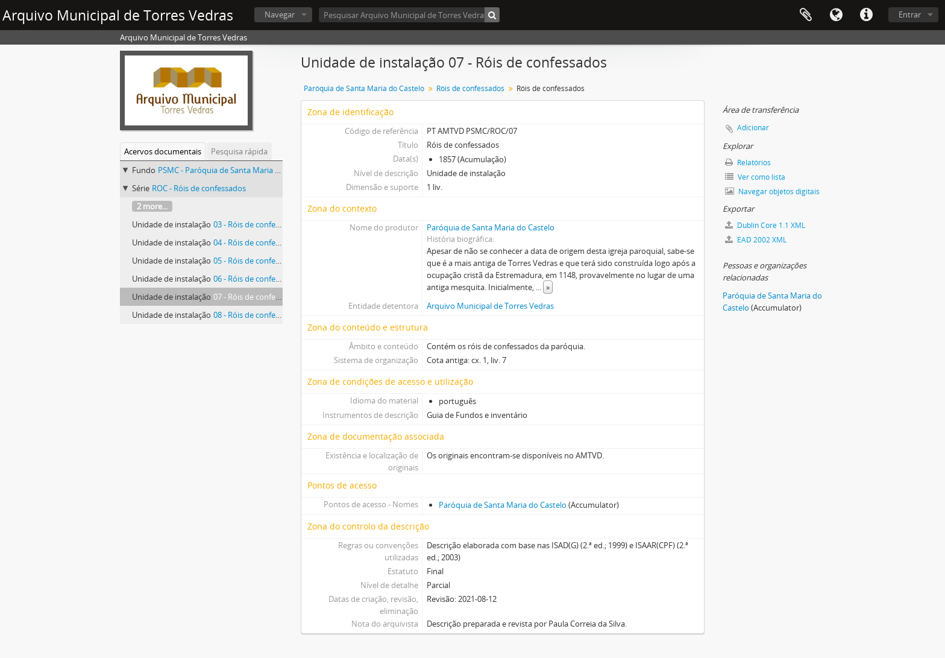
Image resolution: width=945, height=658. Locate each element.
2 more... (152, 206)
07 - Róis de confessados (256, 296)
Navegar (280, 14)
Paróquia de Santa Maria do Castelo (364, 88)
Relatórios (748, 162)
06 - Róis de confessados (256, 278)
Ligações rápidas (866, 15)
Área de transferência (806, 15)
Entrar (910, 14)
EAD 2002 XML (755, 240)
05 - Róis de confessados (256, 260)
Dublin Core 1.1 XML (765, 225)
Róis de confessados (470, 88)
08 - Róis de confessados (256, 314)
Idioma (836, 15)
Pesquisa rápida (239, 151)
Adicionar (753, 127)
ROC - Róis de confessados (199, 188)
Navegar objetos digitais (772, 191)
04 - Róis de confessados (256, 242)
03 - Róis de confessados (256, 224)
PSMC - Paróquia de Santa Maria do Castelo (235, 170)
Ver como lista (755, 177)
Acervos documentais (162, 151)
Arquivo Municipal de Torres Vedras (490, 305)
